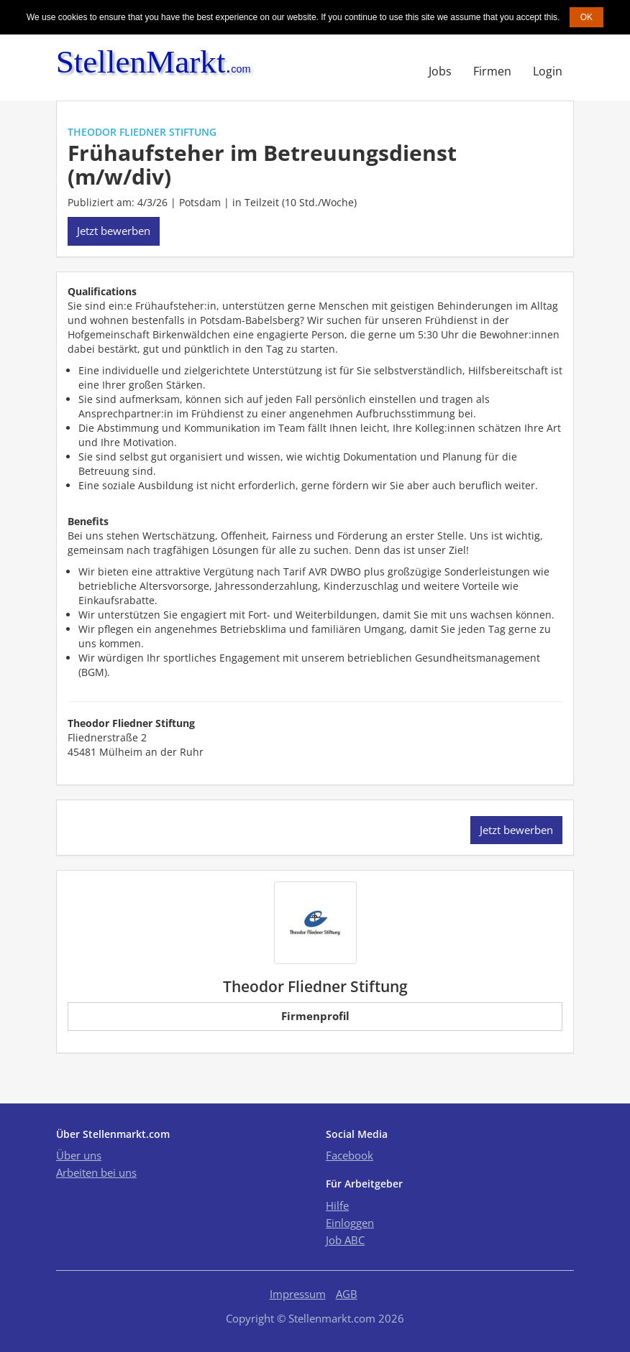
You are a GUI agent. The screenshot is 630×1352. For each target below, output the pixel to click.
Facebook (349, 1155)
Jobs (440, 71)
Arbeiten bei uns (96, 1172)
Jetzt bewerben (113, 230)
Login (547, 71)
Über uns (78, 1155)
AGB (346, 1294)
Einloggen (350, 1223)
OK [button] (586, 17)
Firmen (492, 71)
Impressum (298, 1294)
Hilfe (337, 1205)
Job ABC (345, 1240)
